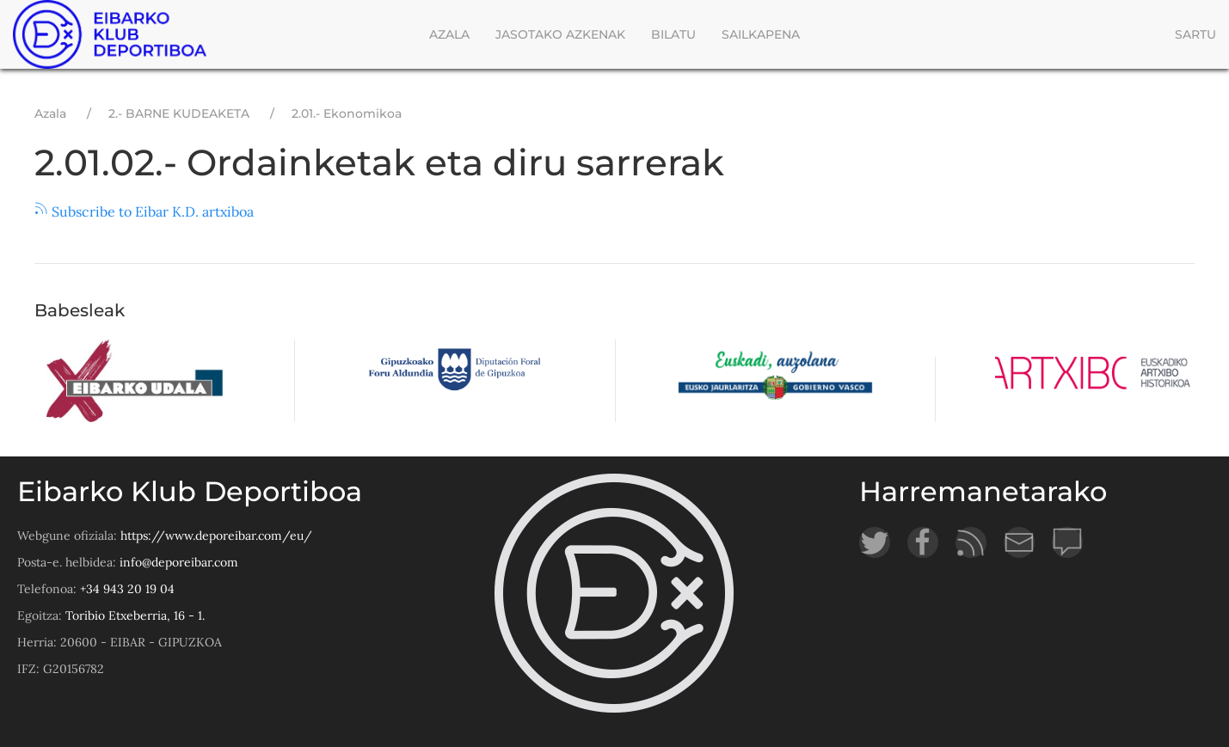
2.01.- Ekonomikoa (347, 113)
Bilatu (673, 34)
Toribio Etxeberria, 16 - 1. (135, 615)
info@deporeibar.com (179, 562)
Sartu (1195, 34)
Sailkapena (761, 34)
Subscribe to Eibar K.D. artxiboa (144, 211)
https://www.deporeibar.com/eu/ (216, 535)
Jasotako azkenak (560, 34)
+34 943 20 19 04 (127, 589)
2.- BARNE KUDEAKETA (178, 113)
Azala (449, 34)
